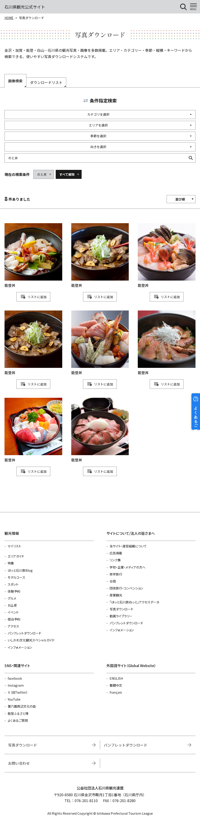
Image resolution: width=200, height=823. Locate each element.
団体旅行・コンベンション (126, 588)
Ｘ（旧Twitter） (18, 692)
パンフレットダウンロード (24, 633)
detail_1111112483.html (166, 343)
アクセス (13, 626)
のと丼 (42, 174)
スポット (13, 584)
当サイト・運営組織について (128, 546)
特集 (11, 563)
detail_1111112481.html (100, 343)
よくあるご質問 (18, 720)
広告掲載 (116, 553)
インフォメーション (20, 647)
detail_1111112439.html (100, 255)
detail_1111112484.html (100, 430)
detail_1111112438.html (33, 343)
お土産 (12, 605)
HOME (9, 18)
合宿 (113, 581)
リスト (32, 297)
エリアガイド (16, 556)
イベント (13, 612)
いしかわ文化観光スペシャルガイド (31, 640)
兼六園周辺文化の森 (22, 706)
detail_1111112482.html (33, 430)
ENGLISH (116, 678)
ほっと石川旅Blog (20, 570)
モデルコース (16, 577)
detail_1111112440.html (33, 255)
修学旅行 (116, 574)
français (116, 692)
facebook (15, 678)
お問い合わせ (19, 763)
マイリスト (14, 546)
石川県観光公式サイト (25, 7)
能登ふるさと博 (18, 713)
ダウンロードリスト (46, 82)
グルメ (12, 598)
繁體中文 (116, 685)
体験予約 (14, 591)
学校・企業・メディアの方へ (127, 567)
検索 (190, 157)
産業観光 (116, 595)
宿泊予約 (14, 619)
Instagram (16, 685)
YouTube (14, 699)
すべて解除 (67, 174)
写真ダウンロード (121, 609)
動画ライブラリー (121, 616)
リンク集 (115, 560)
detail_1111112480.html (166, 255)
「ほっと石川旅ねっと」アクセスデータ (134, 602)
